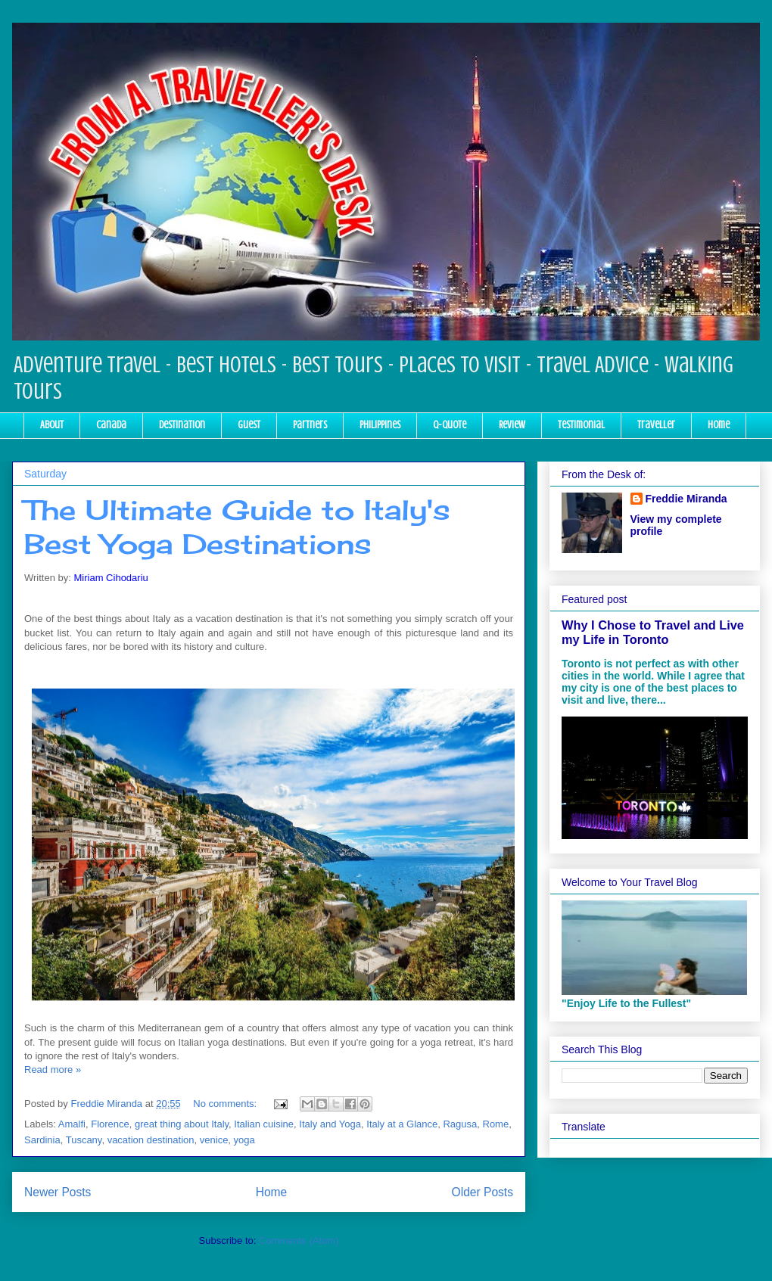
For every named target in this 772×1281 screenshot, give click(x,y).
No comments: (226, 1103)
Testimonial (581, 425)
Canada (111, 425)
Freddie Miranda (686, 499)
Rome (496, 1124)
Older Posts (482, 1192)
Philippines (380, 425)
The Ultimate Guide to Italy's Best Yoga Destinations (237, 527)
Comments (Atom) (298, 1240)
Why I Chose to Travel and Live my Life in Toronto (653, 632)
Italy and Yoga (330, 1124)
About (52, 425)
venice (214, 1140)
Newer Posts (57, 1192)
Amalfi (72, 1124)
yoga (244, 1140)
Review (512, 425)
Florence (110, 1124)
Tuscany (84, 1140)
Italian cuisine (264, 1124)
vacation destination (151, 1140)
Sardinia (42, 1140)
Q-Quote (449, 425)
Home (719, 425)
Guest (249, 425)
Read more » (52, 1069)
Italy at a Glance (401, 1124)
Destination (182, 425)
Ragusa (460, 1124)
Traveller (656, 425)
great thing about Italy (182, 1124)
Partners (310, 425)
